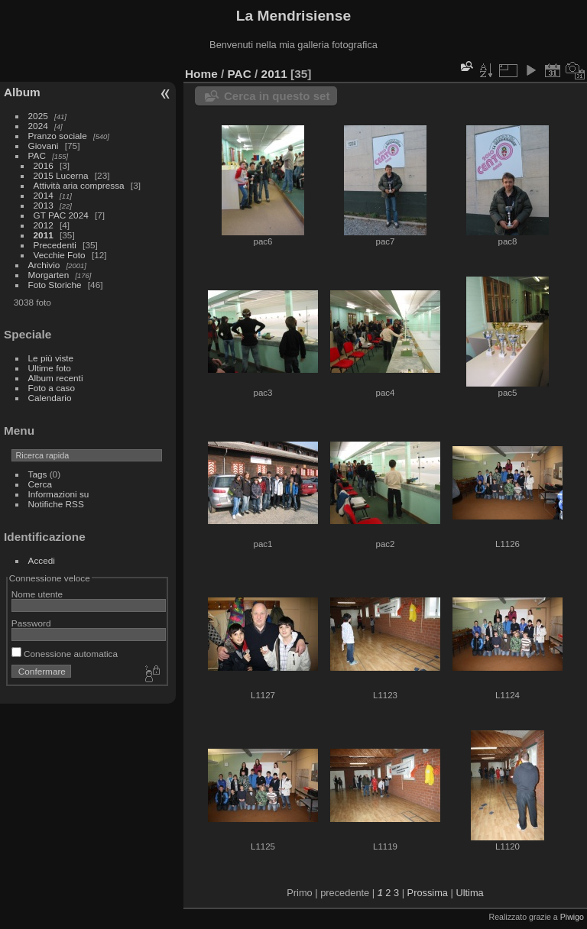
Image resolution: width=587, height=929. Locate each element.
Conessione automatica (64, 654)
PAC (37, 155)
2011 (44, 235)
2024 (38, 126)
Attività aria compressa (79, 185)
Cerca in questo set (276, 95)
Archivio (44, 265)
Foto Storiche (55, 285)
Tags (37, 474)
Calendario (50, 398)
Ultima (469, 892)
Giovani (43, 146)
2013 (44, 205)
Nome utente (37, 594)
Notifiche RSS (56, 504)
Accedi (41, 560)
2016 (44, 165)
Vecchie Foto (60, 255)
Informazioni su (58, 494)
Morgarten (49, 275)
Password (31, 623)
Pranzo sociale (57, 136)
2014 (44, 195)
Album (22, 92)
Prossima (427, 892)
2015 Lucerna (61, 175)
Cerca (40, 484)
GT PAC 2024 (61, 215)
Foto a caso (51, 388)
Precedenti (55, 245)
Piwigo (572, 916)
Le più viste (51, 358)
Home (201, 73)
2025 (38, 116)
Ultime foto (49, 368)
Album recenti (55, 378)
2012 (44, 225)
